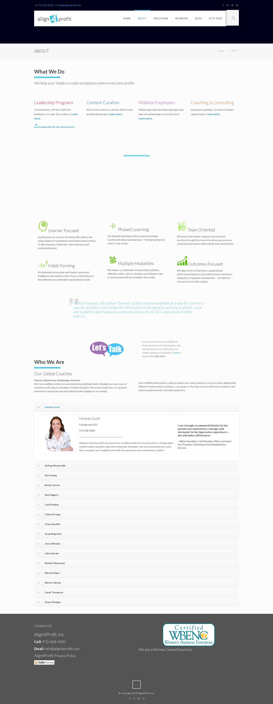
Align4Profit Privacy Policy (55, 655)
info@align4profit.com (69, 5)
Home (221, 50)
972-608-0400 (45, 5)
